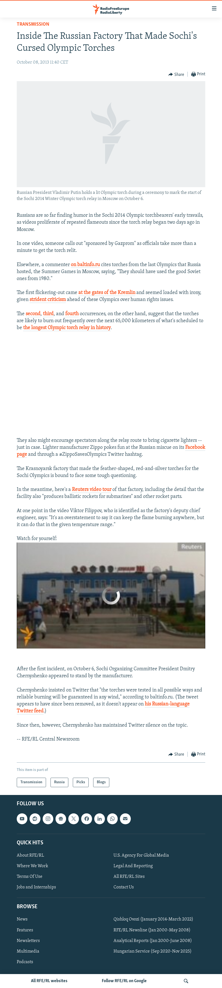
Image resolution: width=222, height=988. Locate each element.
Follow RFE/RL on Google (124, 981)
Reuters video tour (91, 489)
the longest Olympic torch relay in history (67, 328)
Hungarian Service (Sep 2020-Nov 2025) (153, 951)
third (48, 314)
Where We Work (32, 866)
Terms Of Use (29, 876)
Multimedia (28, 951)
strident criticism (48, 299)
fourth (72, 314)
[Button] (176, 74)
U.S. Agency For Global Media (141, 855)
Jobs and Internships (36, 887)
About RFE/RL (30, 855)
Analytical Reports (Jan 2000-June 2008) (153, 941)
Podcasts (25, 962)
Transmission (33, 24)
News (22, 919)
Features (25, 930)
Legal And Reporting (133, 866)
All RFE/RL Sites (129, 876)
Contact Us (124, 887)
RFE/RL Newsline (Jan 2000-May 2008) (152, 930)
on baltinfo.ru (85, 265)
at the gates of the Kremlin (106, 292)
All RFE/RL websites (49, 981)
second (33, 314)
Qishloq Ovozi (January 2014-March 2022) (153, 919)
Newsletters (28, 941)
